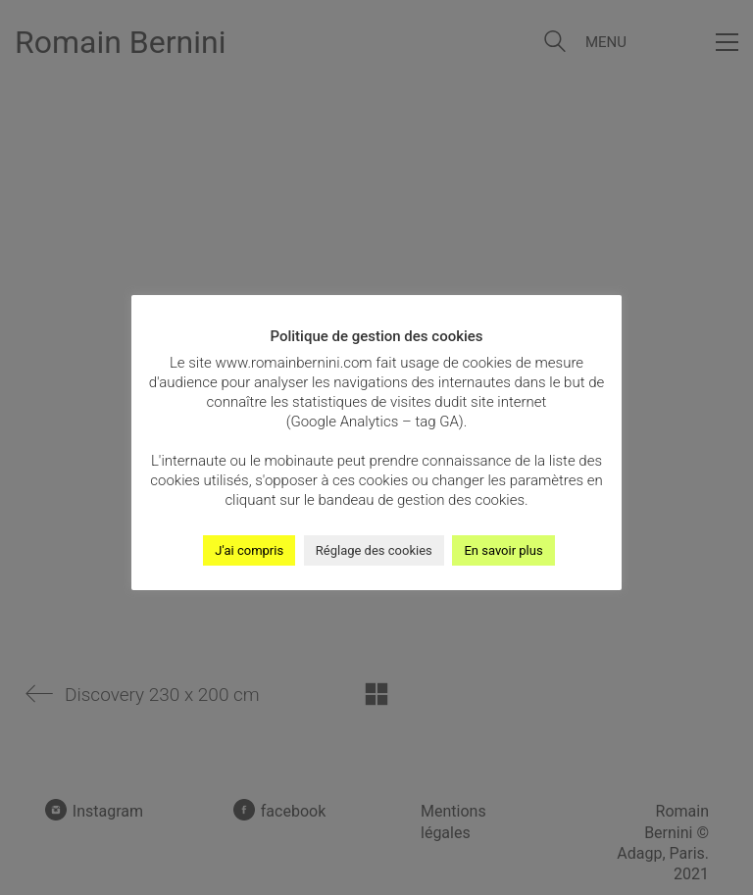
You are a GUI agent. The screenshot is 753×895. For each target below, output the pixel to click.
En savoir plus (503, 550)
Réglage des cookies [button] (374, 550)
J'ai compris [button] (249, 550)
